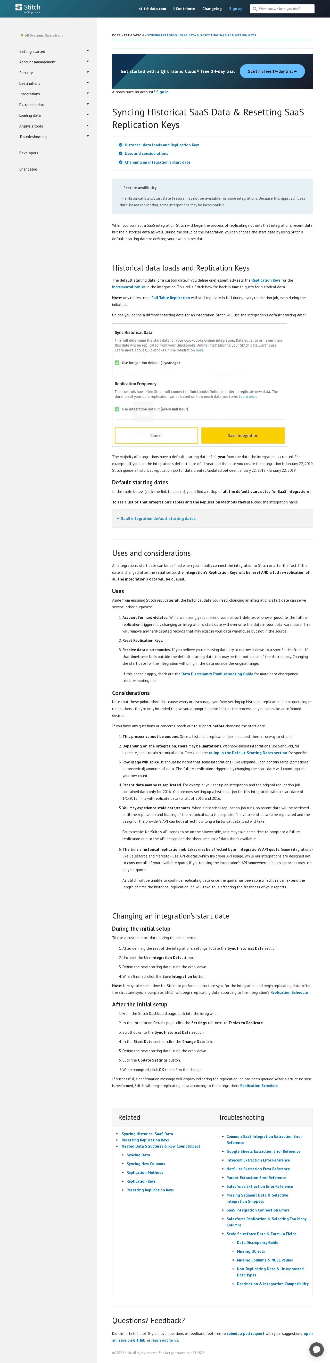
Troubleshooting (54, 136)
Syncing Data (138, 1154)
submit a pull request (246, 1333)
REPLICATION (134, 35)
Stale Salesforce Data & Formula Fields (261, 1233)
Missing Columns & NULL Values (265, 1260)
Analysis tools (54, 126)
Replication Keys (266, 280)
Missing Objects (251, 1251)
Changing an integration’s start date (157, 162)
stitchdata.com (152, 8)
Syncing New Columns (146, 1163)
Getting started (54, 51)
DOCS (116, 35)
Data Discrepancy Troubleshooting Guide (217, 673)
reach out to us (164, 1340)
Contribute (184, 8)
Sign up (236, 8)
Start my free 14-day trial (272, 71)
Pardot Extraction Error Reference (256, 1177)
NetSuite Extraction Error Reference (258, 1168)
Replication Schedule (289, 992)
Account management (54, 61)
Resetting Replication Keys (145, 1140)
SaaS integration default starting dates (158, 518)
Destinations (54, 83)
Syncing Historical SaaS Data (147, 1133)
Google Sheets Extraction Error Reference (263, 1151)
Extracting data (54, 104)
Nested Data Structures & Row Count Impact (161, 1146)
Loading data (54, 115)
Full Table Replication (171, 297)
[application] (316, 1349)
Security (54, 72)
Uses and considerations (146, 153)
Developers (28, 152)
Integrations (54, 93)
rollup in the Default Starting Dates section (248, 752)
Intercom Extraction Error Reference (258, 1160)
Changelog (212, 8)
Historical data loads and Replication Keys (162, 144)
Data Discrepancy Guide (257, 1242)
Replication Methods (145, 1172)
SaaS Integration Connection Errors (258, 1210)
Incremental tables (129, 286)
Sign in (162, 91)
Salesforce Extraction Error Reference (260, 1186)
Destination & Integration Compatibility (273, 1283)
